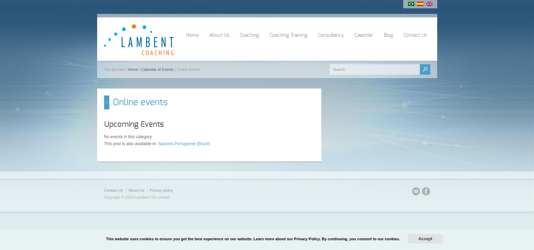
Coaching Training (288, 35)
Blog (388, 35)
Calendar (364, 35)
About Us (219, 35)
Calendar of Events (157, 69)
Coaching (249, 35)
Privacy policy (161, 190)
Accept (425, 238)
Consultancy (331, 35)
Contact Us (415, 35)
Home (192, 35)
